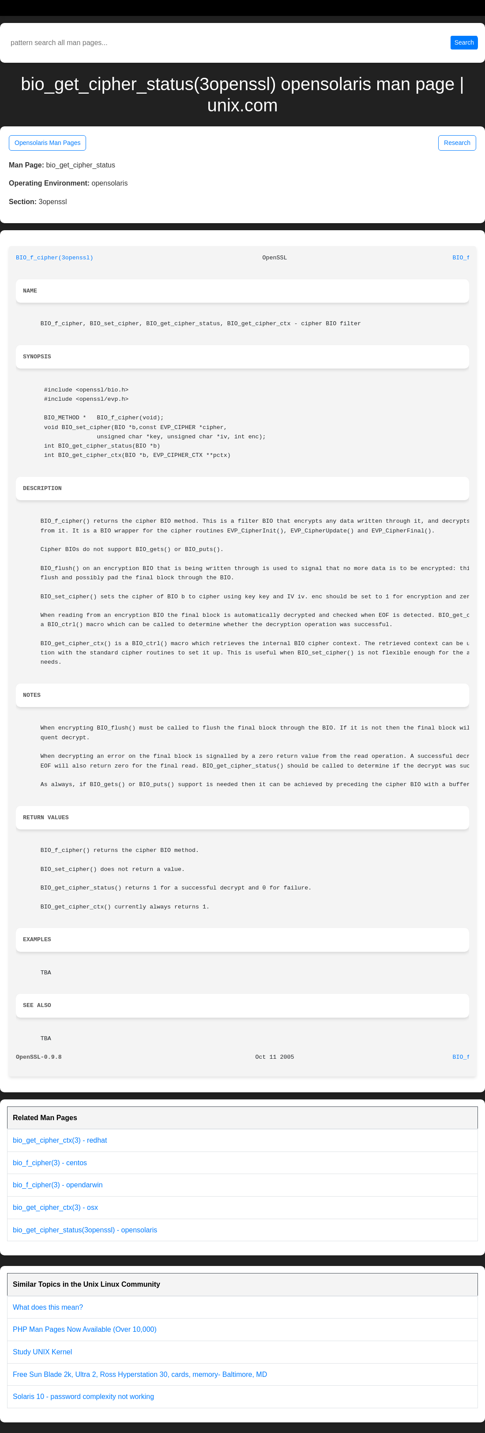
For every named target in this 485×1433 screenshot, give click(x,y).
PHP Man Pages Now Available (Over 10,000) (85, 1329)
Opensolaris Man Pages (47, 142)
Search (464, 42)
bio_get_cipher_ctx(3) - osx (55, 1207)
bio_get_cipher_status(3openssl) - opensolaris (85, 1230)
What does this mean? (48, 1307)
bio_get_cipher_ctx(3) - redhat (60, 1140)
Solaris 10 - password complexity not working (83, 1396)
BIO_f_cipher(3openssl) (55, 258)
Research (457, 142)
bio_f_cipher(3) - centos (50, 1163)
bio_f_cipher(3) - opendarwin (58, 1185)
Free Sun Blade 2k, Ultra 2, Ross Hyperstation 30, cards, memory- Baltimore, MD (140, 1374)
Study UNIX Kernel (42, 1352)
